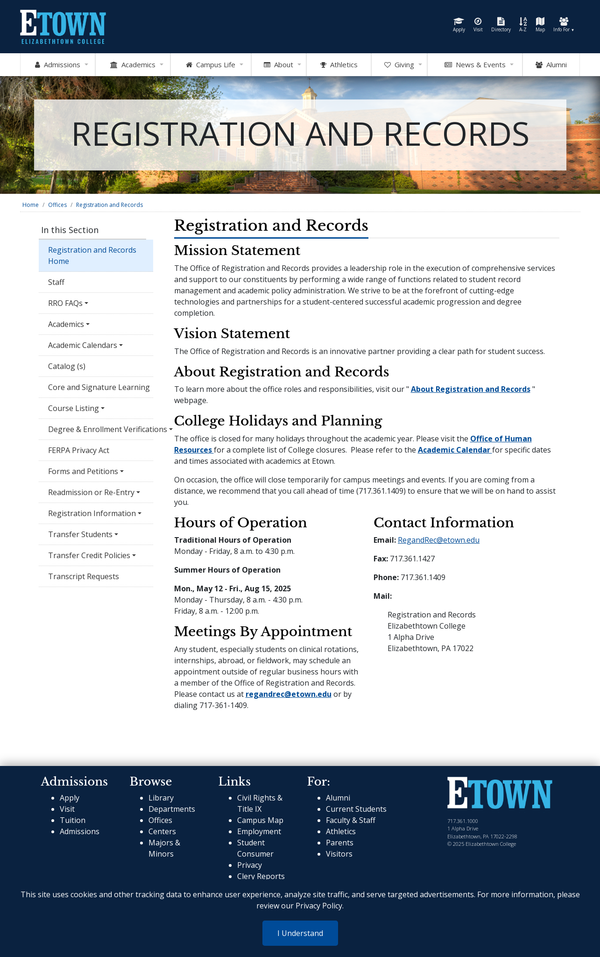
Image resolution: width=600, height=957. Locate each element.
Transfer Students (80, 534)
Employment (259, 831)
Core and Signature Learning (99, 387)
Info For (564, 25)
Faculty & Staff (350, 820)
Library (161, 798)
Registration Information (92, 513)
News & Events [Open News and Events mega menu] (475, 65)
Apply (459, 25)
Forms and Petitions (83, 471)
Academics (66, 324)
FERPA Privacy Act (78, 450)
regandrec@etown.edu (289, 694)
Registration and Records (109, 205)
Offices (57, 205)
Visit (478, 25)
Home (30, 205)
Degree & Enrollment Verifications (100, 429)
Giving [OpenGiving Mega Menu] (399, 65)
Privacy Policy (319, 905)
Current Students (356, 809)
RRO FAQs (65, 303)
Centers (162, 831)
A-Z (523, 25)
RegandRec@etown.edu (439, 540)
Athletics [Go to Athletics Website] (339, 65)
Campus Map (260, 820)
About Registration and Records (470, 389)
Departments (171, 809)
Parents (339, 842)
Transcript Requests (83, 576)
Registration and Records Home (92, 255)
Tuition (72, 820)
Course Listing (73, 408)
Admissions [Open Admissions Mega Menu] (57, 65)
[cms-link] (499, 794)
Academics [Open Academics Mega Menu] (132, 65)
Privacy (249, 865)
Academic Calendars (82, 345)
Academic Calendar (455, 450)
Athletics (341, 831)
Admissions (79, 831)
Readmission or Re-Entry (91, 492)
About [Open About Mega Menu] (278, 65)
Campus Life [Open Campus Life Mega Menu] (210, 65)
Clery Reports (261, 876)
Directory (501, 25)
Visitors (339, 854)
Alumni (551, 65)
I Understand (300, 933)
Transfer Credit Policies (89, 555)
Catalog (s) (67, 366)
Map (540, 25)
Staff (56, 282)
